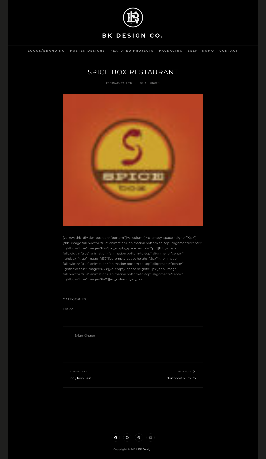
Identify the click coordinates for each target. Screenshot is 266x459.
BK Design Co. (133, 35)
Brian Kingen (150, 83)
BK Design (145, 449)
